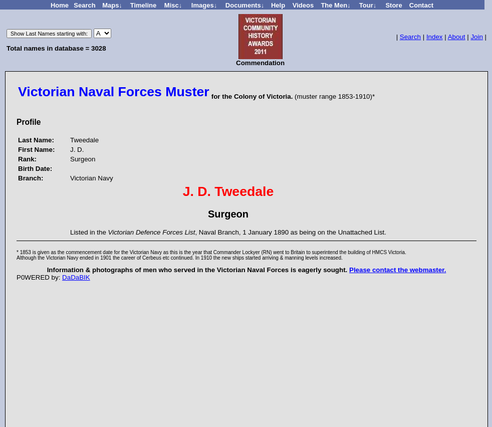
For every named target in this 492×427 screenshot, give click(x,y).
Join (476, 37)
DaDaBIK (76, 277)
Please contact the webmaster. (397, 270)
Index (434, 37)
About (456, 37)
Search (410, 37)
